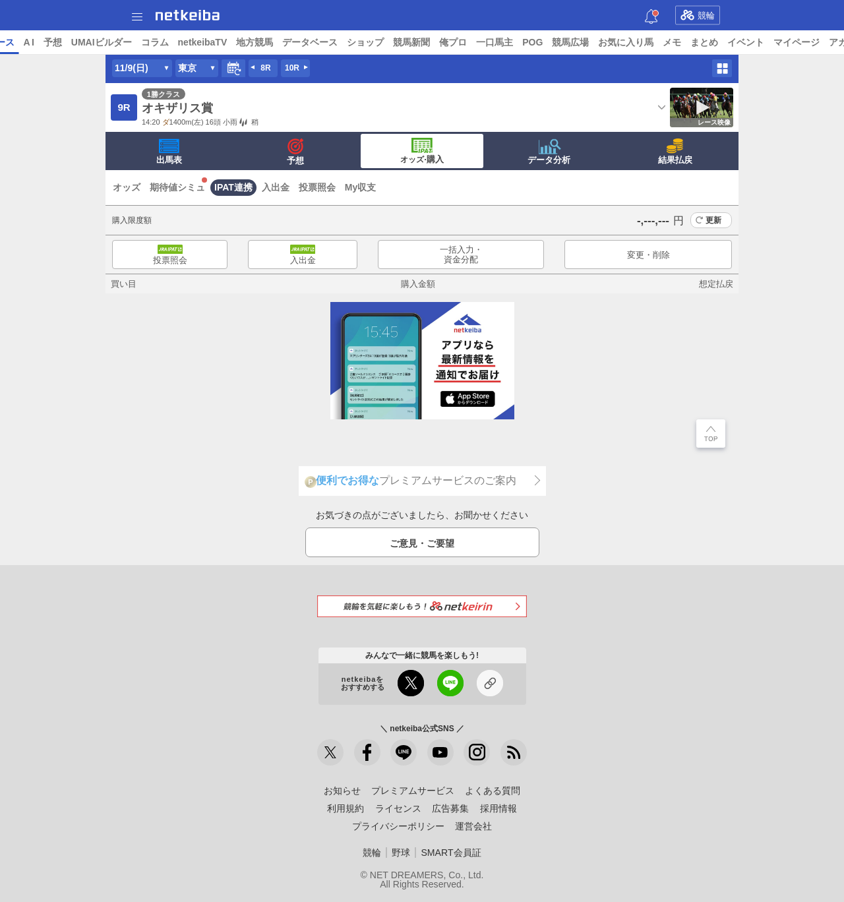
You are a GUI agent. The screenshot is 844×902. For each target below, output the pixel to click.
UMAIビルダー (202, 42)
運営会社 (473, 826)
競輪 (697, 15)
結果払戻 (675, 151)
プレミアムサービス (412, 790)
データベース (411, 42)
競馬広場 (671, 42)
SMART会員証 (451, 852)
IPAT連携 (233, 187)
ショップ (466, 42)
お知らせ (342, 790)
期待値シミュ (177, 187)
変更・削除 (648, 255)
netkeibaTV (303, 42)
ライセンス (398, 808)
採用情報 (498, 808)
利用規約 (345, 808)
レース (101, 42)
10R (292, 68)
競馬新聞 (513, 42)
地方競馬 (356, 42)
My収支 (360, 187)
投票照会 (317, 187)
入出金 (275, 187)
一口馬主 (596, 42)
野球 (401, 852)
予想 (153, 42)
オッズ (126, 187)
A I (130, 42)
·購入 (422, 151)
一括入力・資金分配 (461, 255)
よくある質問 (492, 790)
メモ (773, 42)
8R (265, 68)
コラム (256, 42)
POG (634, 42)
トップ (18, 42)
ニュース (60, 42)
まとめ (806, 42)
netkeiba (188, 15)
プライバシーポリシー (398, 826)
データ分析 (549, 151)
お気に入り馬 (727, 42)
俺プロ (554, 42)
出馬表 (169, 151)
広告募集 (450, 808)
